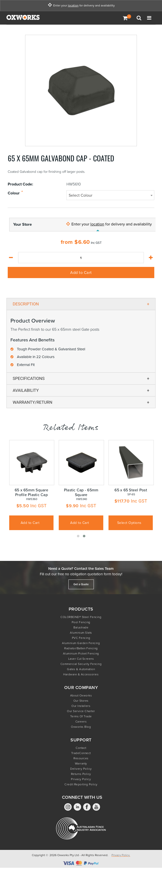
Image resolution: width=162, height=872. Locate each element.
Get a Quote (81, 584)
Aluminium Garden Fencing (81, 643)
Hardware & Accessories (81, 674)
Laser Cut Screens (81, 658)
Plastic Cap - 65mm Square (81, 492)
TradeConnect (81, 753)
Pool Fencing (81, 622)
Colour (14, 193)
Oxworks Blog (81, 727)
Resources (81, 758)
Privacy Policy (81, 779)
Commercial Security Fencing (81, 664)
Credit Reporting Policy (81, 784)
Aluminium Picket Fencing (81, 653)
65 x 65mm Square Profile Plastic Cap (31, 492)
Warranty (81, 763)
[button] (78, 536)
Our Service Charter (81, 711)
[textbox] (110, 195)
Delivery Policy (81, 768)
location (73, 5)
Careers (81, 721)
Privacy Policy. (120, 855)
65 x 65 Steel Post (130, 490)
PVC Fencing (81, 638)
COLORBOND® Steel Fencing (80, 617)
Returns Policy (81, 774)
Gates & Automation (81, 669)
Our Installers (80, 706)
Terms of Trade (81, 716)
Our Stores (81, 700)
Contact (81, 748)
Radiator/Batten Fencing (81, 648)
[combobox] (110, 195)
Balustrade (80, 627)
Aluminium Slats (81, 632)
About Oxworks (81, 695)
